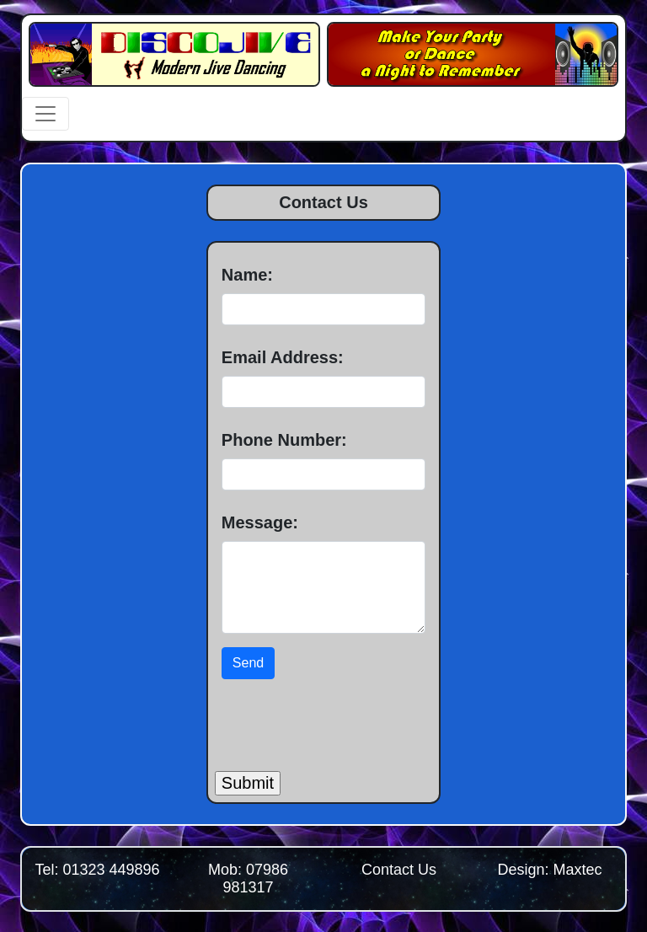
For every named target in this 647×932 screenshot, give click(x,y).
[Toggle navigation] (45, 114)
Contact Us (398, 869)
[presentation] (343, 719)
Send (248, 663)
